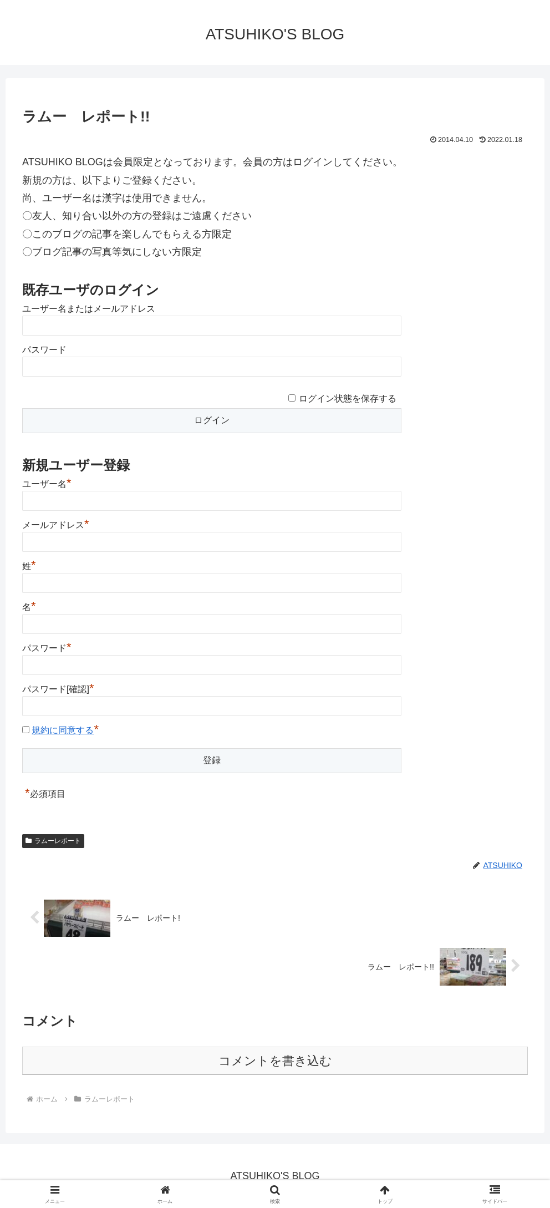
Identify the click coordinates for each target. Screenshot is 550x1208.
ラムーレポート (53, 841)
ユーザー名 (47, 484)
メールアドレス (55, 525)
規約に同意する (63, 730)
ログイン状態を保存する (347, 398)
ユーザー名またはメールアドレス (88, 308)
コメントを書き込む (275, 1061)
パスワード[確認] (58, 689)
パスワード (44, 349)
